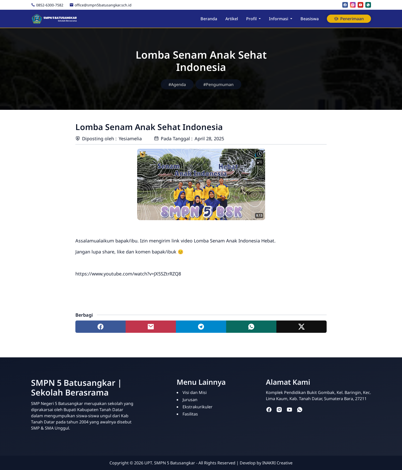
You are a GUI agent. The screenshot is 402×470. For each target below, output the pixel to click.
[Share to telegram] (201, 327)
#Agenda (177, 84)
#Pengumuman (218, 84)
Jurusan (190, 399)
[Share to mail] (151, 327)
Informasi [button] (278, 19)
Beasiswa (309, 19)
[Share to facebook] (100, 327)
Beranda (208, 19)
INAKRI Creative (277, 463)
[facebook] (345, 5)
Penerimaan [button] (349, 19)
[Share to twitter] (301, 327)
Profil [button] (251, 19)
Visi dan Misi (195, 392)
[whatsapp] (368, 5)
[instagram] (353, 5)
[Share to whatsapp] (251, 327)
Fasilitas (190, 414)
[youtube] (360, 5)
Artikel (231, 19)
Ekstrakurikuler (198, 407)
